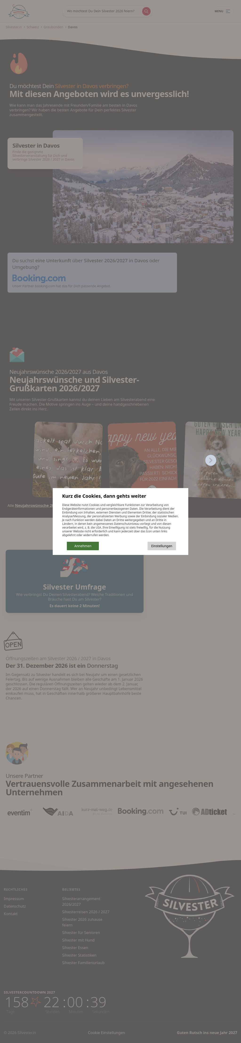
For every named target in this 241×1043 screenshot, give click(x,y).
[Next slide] (211, 460)
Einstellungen (161, 546)
